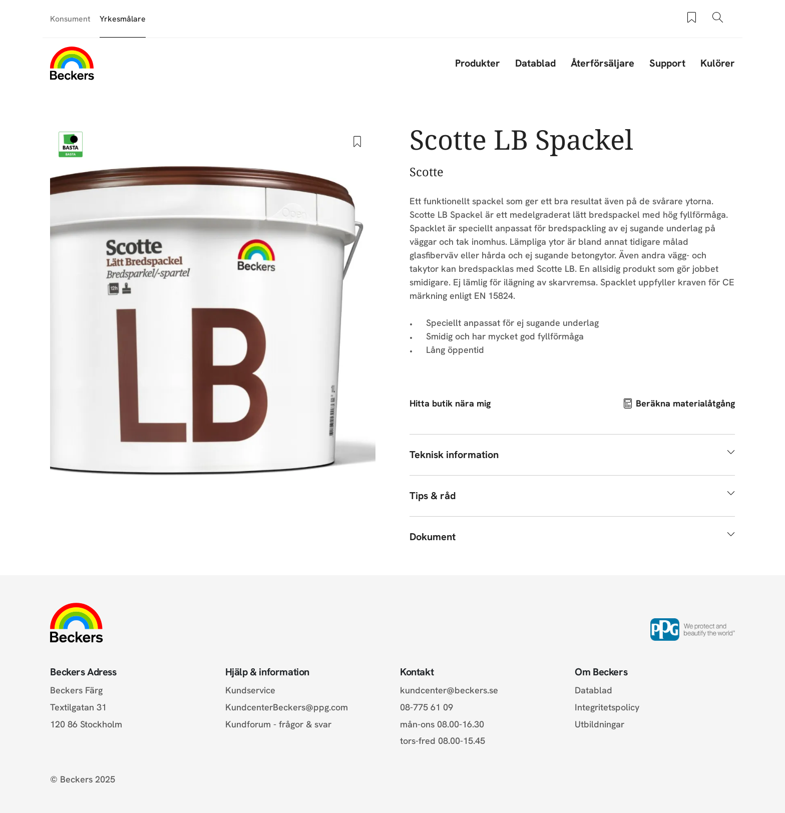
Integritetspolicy (607, 707)
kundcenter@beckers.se (449, 690)
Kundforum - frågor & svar (278, 724)
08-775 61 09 (426, 707)
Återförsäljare (602, 63)
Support (667, 63)
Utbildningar (599, 724)
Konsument (70, 19)
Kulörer (717, 63)
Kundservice (250, 690)
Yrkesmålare (123, 19)
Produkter (477, 63)
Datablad (535, 63)
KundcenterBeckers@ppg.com (289, 707)
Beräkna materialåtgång (685, 403)
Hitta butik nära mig (450, 403)
